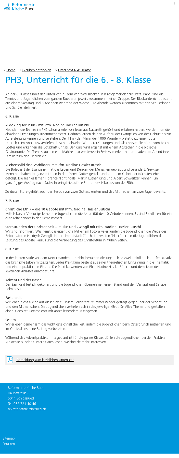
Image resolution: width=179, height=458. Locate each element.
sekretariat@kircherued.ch (27, 409)
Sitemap (9, 438)
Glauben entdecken (36, 70)
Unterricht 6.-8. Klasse (74, 70)
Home (11, 70)
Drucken (9, 444)
